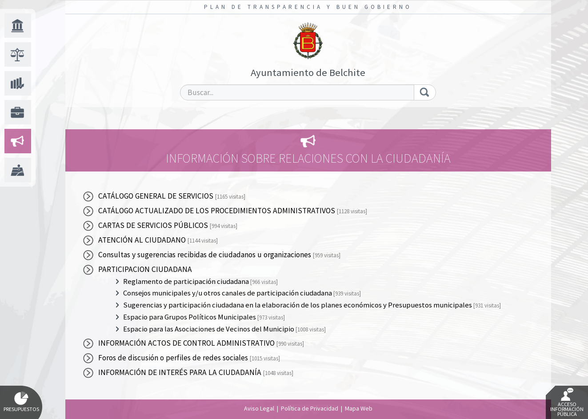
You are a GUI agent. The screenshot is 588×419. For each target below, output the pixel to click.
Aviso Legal (259, 408)
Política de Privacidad (309, 408)
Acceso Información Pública (567, 402)
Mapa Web (358, 408)
